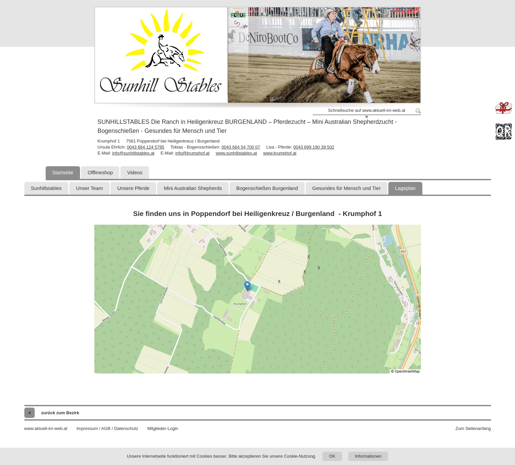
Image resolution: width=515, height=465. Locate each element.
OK (332, 456)
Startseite (62, 172)
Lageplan (405, 188)
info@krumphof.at (192, 153)
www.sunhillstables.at (236, 153)
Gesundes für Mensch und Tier (346, 188)
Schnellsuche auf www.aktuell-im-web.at (366, 110)
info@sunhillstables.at (133, 153)
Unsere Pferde (133, 188)
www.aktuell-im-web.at (45, 428)
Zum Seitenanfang (473, 428)
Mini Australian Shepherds (193, 188)
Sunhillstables (46, 188)
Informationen (368, 456)
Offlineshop (100, 172)
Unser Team (89, 188)
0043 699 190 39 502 (313, 147)
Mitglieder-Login (162, 428)
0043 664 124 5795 (145, 147)
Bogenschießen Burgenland (267, 188)
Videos (134, 172)
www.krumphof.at (280, 153)
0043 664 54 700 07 (241, 147)
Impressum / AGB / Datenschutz (107, 428)
